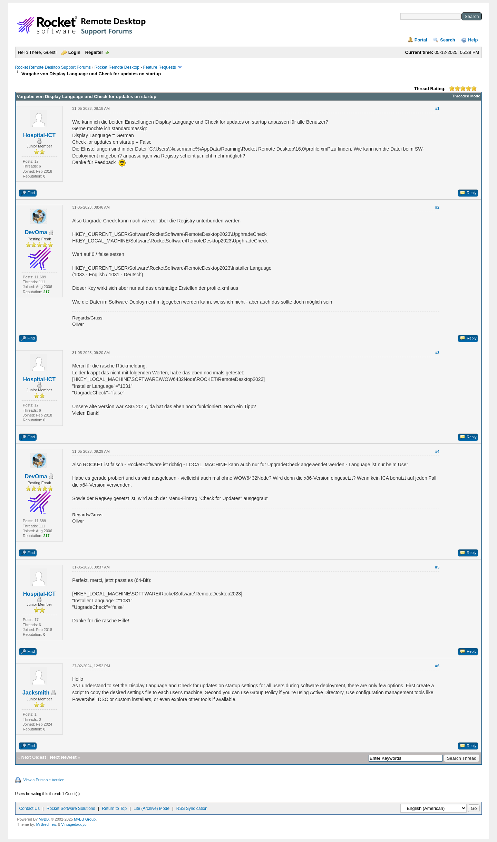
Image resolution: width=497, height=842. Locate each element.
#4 (437, 451)
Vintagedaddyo (73, 824)
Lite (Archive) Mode (151, 808)
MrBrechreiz (46, 824)
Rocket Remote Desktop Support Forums (53, 67)
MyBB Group (85, 819)
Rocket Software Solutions (71, 808)
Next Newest (63, 757)
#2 (437, 207)
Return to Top (114, 808)
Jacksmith (35, 693)
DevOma (36, 232)
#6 (437, 666)
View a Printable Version (44, 780)
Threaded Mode (466, 96)
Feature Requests (159, 67)
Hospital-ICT (39, 135)
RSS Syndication (191, 808)
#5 (437, 567)
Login (74, 52)
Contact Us (29, 808)
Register (94, 52)
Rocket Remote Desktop (117, 67)
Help (473, 39)
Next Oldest (33, 757)
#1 (437, 108)
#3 (437, 353)
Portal (421, 39)
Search (447, 39)
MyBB (44, 819)
